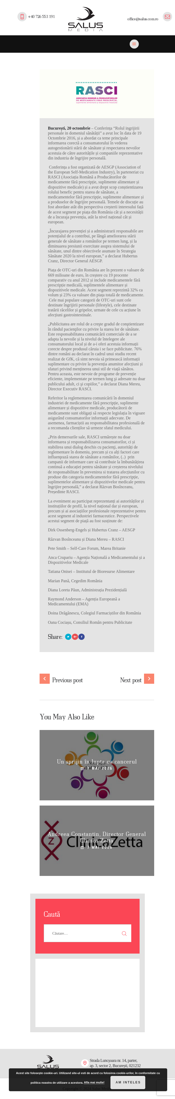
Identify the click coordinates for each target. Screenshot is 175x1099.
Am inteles (128, 1082)
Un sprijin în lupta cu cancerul (97, 761)
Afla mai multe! (94, 1082)
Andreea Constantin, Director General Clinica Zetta (97, 837)
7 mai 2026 (100, 768)
